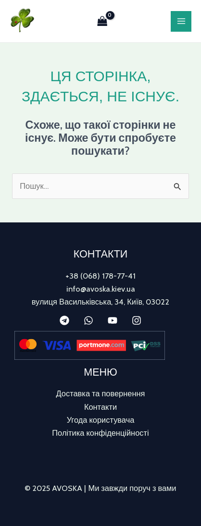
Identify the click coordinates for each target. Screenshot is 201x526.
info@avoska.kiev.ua (100, 289)
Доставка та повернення (100, 393)
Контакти (100, 407)
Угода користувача (101, 420)
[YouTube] (112, 320)
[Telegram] (64, 320)
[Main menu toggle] (181, 21)
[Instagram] (136, 320)
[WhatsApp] (88, 320)
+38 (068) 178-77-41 (100, 276)
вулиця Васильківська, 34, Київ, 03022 (101, 301)
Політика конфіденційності (100, 433)
